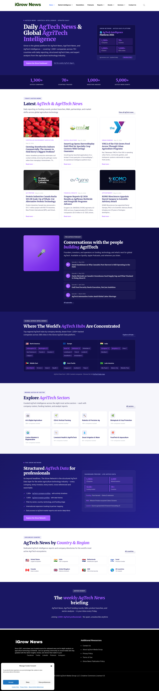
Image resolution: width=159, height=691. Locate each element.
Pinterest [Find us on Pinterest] (53, 655)
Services (121, 5)
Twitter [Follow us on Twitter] (38, 655)
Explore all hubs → (129, 335)
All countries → (130, 551)
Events (110, 5)
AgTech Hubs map (99, 374)
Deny (27, 682)
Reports (100, 5)
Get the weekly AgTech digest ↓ (64, 63)
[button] (51, 666)
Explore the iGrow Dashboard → (37, 63)
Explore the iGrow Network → (37, 518)
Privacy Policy (24, 687)
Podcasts (91, 5)
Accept (11, 682)
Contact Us (132, 5)
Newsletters (80, 5)
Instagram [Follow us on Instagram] (61, 655)
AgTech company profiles (41, 493)
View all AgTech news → (127, 112)
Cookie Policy (15, 687)
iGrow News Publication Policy (94, 661)
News (51, 5)
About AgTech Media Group (36, 687)
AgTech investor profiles (41, 498)
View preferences (44, 682)
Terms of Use (87, 657)
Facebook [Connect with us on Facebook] (30, 655)
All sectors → (130, 406)
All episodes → (69, 303)
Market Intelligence (64, 5)
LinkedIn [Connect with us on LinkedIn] (45, 655)
